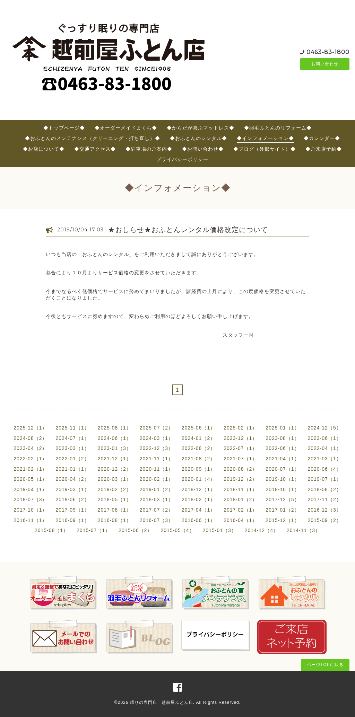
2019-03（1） (72, 489)
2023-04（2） (30, 448)
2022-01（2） (72, 458)
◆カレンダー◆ (322, 138)
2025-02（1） (240, 428)
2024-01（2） (198, 438)
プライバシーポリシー (182, 159)
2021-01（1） (72, 469)
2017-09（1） (72, 510)
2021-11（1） (156, 458)
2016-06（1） (198, 520)
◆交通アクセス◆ (95, 149)
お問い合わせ (324, 64)
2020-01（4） (198, 479)
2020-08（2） (240, 469)
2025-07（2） (156, 428)
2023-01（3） (114, 448)
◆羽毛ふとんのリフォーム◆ (278, 128)
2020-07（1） (282, 469)
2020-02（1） (156, 479)
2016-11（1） (30, 520)
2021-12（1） (114, 458)
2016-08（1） (114, 520)
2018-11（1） (240, 489)
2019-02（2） (114, 489)
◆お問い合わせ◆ (203, 149)
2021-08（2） (198, 458)
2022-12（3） (156, 448)
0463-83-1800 (327, 51)
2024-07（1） (72, 438)
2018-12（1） (198, 489)
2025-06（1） (198, 428)
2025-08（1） (114, 428)
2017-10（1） (30, 510)
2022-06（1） (282, 448)
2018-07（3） (30, 499)
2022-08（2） (198, 448)
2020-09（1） (198, 469)
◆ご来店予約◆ (323, 149)
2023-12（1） (240, 438)
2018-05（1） (114, 499)
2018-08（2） (324, 489)
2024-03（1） (156, 438)
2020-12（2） (114, 469)
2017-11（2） (324, 499)
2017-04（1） (198, 510)
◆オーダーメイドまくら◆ (126, 128)
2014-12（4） (261, 530)
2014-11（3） (303, 530)
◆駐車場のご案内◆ (148, 149)
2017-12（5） (282, 499)
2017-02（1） (240, 510)
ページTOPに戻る (325, 664)
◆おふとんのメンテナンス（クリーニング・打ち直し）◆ (92, 138)
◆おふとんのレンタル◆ (198, 138)
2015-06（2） (135, 530)
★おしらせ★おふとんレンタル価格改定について (188, 229)
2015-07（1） (93, 530)
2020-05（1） (30, 479)
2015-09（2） (324, 520)
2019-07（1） (324, 479)
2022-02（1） (30, 458)
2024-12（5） (324, 428)
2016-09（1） (72, 520)
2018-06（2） (72, 499)
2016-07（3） (156, 520)
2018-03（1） (156, 499)
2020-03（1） (114, 479)
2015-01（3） (219, 530)
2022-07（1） (240, 448)
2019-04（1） (30, 489)
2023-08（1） (282, 438)
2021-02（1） (30, 469)
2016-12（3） (324, 510)
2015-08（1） (51, 530)
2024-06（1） (114, 438)
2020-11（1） (156, 469)
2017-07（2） (156, 510)
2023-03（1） (72, 448)
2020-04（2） (72, 479)
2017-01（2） (282, 510)
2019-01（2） (156, 489)
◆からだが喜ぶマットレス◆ (200, 128)
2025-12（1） (30, 428)
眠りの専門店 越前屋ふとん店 (161, 702)
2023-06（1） (324, 438)
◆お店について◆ (43, 149)
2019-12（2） (240, 479)
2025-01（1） (282, 428)
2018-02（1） (198, 499)
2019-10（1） (282, 479)
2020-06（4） (324, 469)
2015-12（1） (282, 520)
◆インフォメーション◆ (265, 138)
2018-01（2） (240, 499)
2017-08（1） (114, 510)
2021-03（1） (324, 458)
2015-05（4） (177, 530)
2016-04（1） (240, 520)
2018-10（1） (282, 489)
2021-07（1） (240, 458)
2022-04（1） (324, 448)
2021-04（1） (282, 458)
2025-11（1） (72, 428)
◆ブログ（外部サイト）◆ (264, 149)
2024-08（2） (30, 438)
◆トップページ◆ (64, 128)
